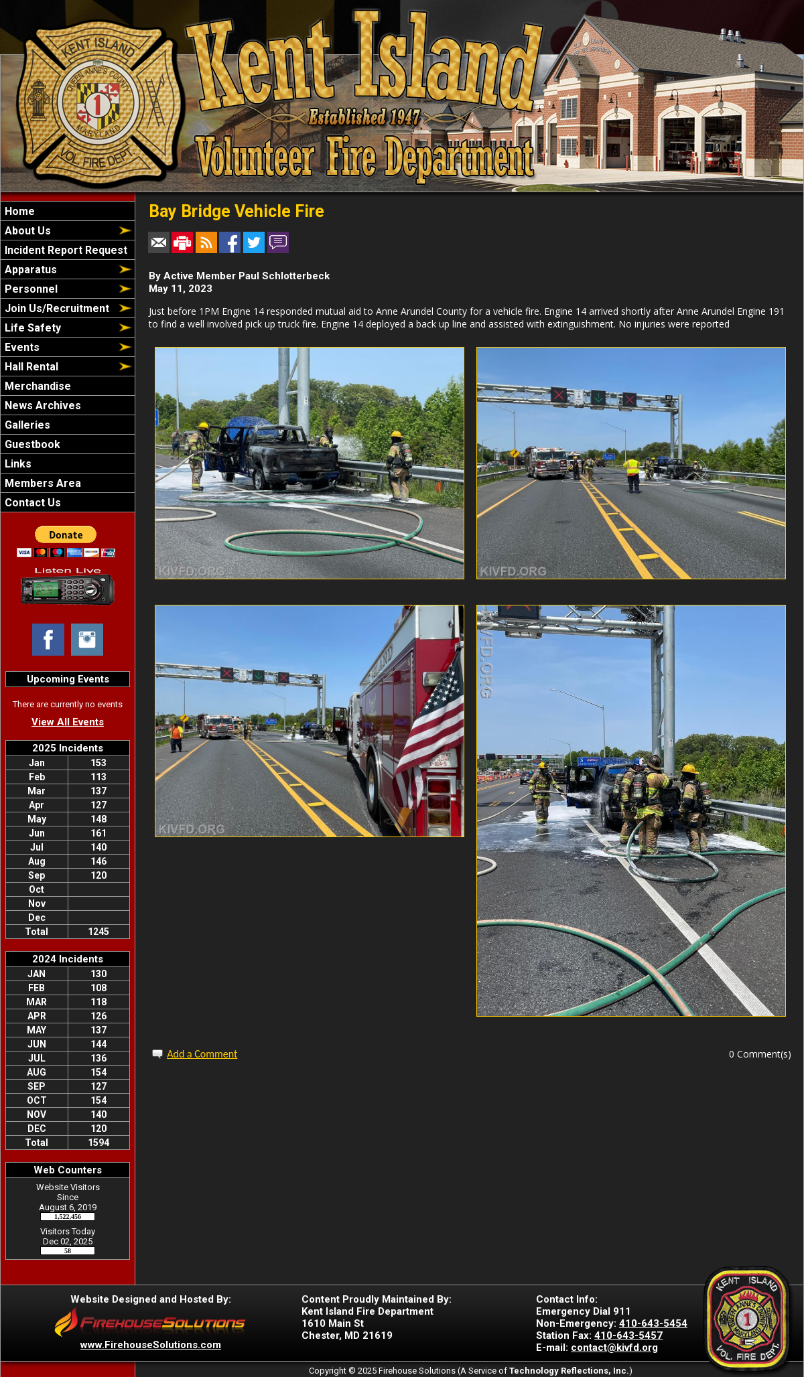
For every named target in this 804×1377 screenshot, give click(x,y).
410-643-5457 (628, 1335)
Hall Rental (30, 366)
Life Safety (31, 327)
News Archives (41, 405)
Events (21, 347)
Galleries (26, 425)
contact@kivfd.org (614, 1348)
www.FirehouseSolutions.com (150, 1345)
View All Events (67, 722)
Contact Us (31, 502)
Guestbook (31, 444)
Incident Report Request (64, 250)
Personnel (30, 289)
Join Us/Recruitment (55, 308)
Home (18, 211)
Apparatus (29, 269)
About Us (26, 230)
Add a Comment (202, 1053)
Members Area (41, 483)
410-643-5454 (653, 1323)
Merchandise (36, 386)
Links (16, 463)
